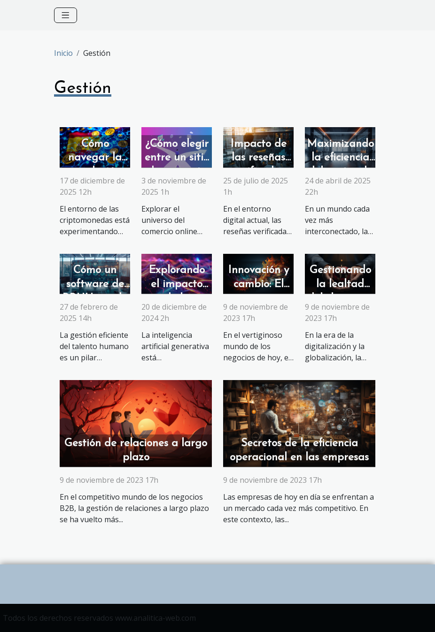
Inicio (63, 53)
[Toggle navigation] (65, 15)
